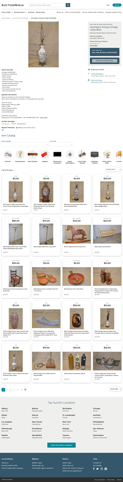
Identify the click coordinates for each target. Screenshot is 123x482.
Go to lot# (53, 141)
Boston (35, 408)
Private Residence (97, 74)
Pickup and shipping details (104, 60)
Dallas (4, 415)
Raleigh (66, 429)
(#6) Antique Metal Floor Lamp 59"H (45, 246)
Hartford (96, 415)
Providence (37, 429)
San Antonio (98, 429)
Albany (5, 408)
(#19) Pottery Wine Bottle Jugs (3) (74, 373)
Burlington (67, 408)
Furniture (119, 161)
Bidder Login (37, 463)
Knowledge (97, 465)
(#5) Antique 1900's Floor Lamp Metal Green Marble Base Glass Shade (14, 247)
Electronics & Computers (57, 162)
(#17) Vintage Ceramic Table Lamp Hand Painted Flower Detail (15, 374)
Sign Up (117, 5)
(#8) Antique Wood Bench (103, 246)
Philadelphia (98, 422)
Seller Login (67, 463)
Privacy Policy (111, 479)
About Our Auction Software (73, 468)
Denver (35, 415)
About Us (60, 12)
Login (108, 5)
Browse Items (20, 12)
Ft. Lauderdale (69, 415)
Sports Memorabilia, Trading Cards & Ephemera (70, 164)
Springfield (37, 435)
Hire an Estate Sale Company (93, 12)
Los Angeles (7, 422)
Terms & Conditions (100, 479)
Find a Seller (7, 12)
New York (67, 422)
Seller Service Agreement (72, 471)
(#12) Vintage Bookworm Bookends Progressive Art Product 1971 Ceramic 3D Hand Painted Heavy (106, 290)
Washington (98, 435)
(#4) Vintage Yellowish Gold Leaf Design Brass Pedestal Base (107, 205)
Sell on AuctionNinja (72, 12)
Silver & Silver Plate (107, 162)
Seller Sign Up (68, 465)
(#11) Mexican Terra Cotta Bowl (73, 289)
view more (43, 117)
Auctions (31, 12)
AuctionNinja (6, 18)
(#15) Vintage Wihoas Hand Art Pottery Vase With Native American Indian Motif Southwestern (76, 333)
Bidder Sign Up (38, 465)
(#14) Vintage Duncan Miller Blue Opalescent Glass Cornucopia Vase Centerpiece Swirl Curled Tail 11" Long (45, 333)
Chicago (96, 408)
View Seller (94, 45)
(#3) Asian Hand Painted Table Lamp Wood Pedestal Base (75, 205)
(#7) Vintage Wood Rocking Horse (74, 246)
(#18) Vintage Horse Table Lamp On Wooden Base (45, 374)
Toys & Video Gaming (82, 162)
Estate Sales (40, 12)
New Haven (37, 422)
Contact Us (97, 463)
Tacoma (66, 435)
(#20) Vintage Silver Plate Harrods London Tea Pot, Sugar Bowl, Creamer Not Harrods (106, 375)
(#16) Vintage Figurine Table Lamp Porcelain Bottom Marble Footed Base (106, 332)
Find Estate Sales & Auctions (42, 468)
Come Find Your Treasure (20, 18)
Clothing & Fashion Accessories (94, 163)
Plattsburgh (7, 429)
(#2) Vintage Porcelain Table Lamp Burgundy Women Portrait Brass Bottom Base (44, 206)
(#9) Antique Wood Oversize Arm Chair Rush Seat (15, 290)
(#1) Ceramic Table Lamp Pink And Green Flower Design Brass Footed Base (15, 205)
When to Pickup (96, 80)
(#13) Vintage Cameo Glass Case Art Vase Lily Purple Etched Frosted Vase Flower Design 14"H (15, 333)
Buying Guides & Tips (113, 12)
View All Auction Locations (61, 445)
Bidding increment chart (25, 127)
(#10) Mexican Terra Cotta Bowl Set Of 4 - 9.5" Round (46, 290)
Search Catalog (6, 141)
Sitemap (119, 479)
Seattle (5, 435)
